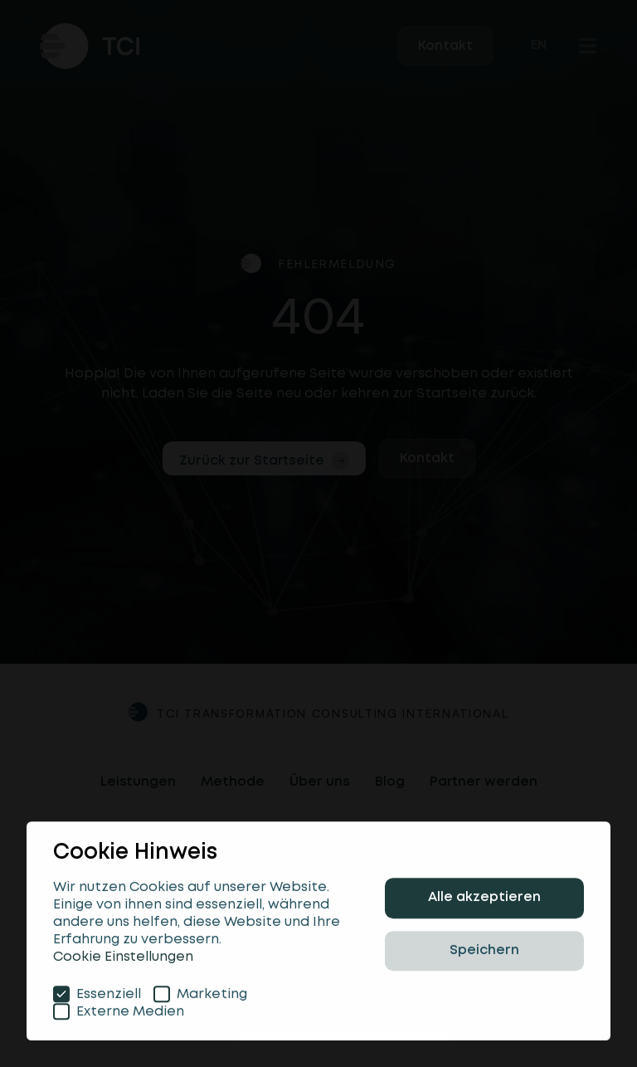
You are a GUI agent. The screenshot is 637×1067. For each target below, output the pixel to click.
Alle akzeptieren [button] (484, 902)
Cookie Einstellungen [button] (123, 961)
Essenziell (97, 998)
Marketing (200, 998)
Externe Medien (118, 1015)
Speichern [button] (484, 954)
